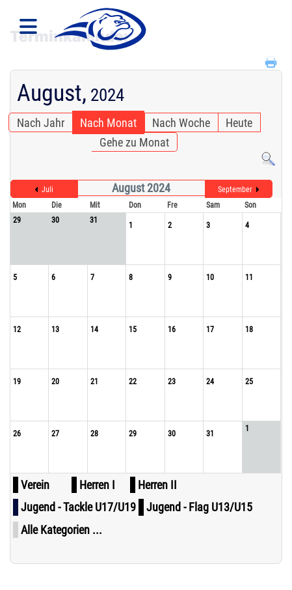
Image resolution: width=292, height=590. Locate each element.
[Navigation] (28, 29)
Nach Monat (108, 123)
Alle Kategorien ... (61, 530)
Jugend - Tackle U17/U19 (78, 507)
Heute (239, 123)
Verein (35, 485)
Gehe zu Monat (134, 142)
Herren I (97, 485)
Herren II (157, 485)
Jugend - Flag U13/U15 (199, 507)
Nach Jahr (40, 123)
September (235, 189)
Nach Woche (181, 123)
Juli (47, 189)
